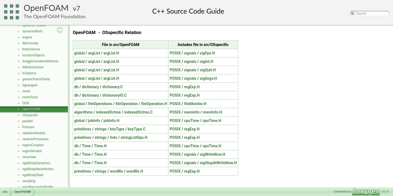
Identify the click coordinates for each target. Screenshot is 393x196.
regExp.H (192, 87)
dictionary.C (112, 87)
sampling (28, 181)
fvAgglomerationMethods (40, 61)
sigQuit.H (208, 70)
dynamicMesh (32, 31)
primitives (82, 129)
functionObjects (33, 55)
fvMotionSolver (33, 67)
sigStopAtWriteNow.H (218, 163)
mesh (26, 91)
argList (94, 53)
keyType (117, 129)
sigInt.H (206, 61)
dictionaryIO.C (114, 95)
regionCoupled (32, 145)
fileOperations (100, 104)
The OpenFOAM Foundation (55, 16)
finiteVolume (31, 49)
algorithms (83, 112)
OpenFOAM (46, 8)
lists (113, 137)
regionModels (32, 151)
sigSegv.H (208, 78)
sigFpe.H (207, 53)
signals (190, 53)
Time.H (100, 146)
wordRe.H (134, 171)
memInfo (192, 112)
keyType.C (137, 129)
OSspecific (30, 115)
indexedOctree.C (138, 112)
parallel (27, 121)
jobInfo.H (111, 120)
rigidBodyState (32, 175)
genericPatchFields (36, 79)
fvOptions (29, 73)
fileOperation (127, 104)
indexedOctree (108, 112)
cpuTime (191, 120)
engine (27, 37)
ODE (25, 103)
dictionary (90, 87)
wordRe (116, 171)
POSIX (174, 53)
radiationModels (33, 133)
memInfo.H (212, 112)
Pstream (28, 127)
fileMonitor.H (195, 104)
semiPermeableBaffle (37, 187)
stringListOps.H (134, 137)
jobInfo (94, 120)
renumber (29, 157)
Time (86, 146)
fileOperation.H (154, 104)
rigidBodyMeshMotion (38, 169)
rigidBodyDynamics (36, 163)
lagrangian (29, 85)
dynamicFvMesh (34, 25)
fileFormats (30, 43)
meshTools (30, 97)
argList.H (111, 53)
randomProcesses (35, 139)
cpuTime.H (211, 120)
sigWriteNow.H (212, 154)
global (79, 53)
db (76, 87)
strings (100, 129)
